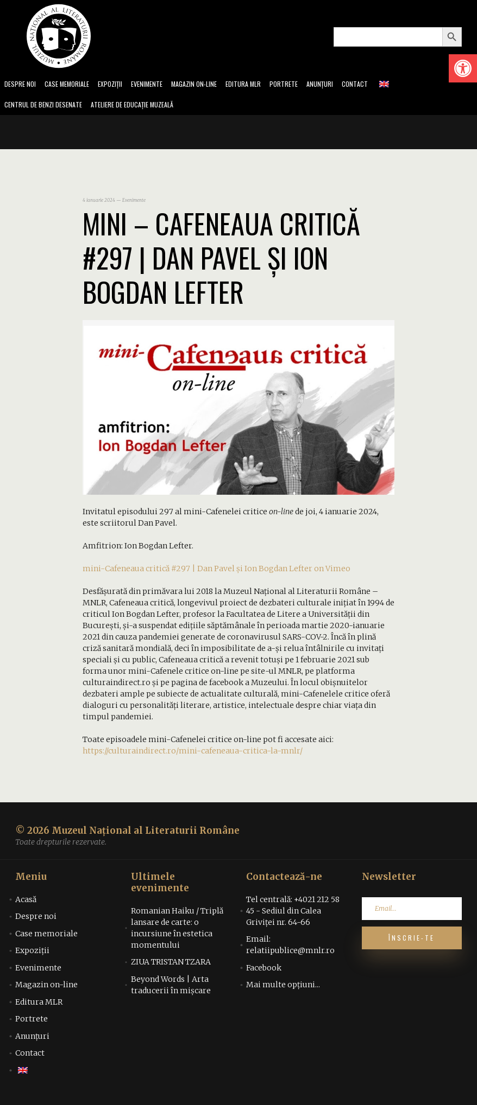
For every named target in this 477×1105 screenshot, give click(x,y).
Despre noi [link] (21, 85)
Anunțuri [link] (344, 85)
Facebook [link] (263, 971)
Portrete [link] (306, 85)
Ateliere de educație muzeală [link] (144, 107)
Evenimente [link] (158, 85)
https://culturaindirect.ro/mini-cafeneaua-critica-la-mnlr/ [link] (193, 754)
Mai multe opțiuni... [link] (283, 988)
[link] (463, 68)
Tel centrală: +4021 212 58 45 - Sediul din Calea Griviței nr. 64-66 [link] (293, 914)
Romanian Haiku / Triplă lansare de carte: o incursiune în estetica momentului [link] (177, 931)
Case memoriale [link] (72, 85)
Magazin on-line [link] (210, 85)
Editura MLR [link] (263, 85)
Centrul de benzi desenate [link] (46, 107)
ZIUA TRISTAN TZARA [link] (171, 965)
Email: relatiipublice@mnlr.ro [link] (290, 948)
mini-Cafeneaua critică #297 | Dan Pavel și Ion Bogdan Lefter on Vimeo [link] (216, 572)
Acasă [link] (25, 903)
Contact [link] (381, 85)
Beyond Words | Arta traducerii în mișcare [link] (171, 988)
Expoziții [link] (119, 85)
